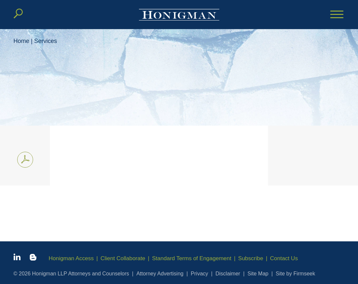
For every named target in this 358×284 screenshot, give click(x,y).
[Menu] (337, 15)
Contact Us (284, 258)
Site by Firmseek (295, 273)
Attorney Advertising (159, 273)
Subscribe (250, 258)
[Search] (18, 14)
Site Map (257, 273)
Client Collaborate (123, 258)
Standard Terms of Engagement (192, 258)
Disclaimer (227, 273)
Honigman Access (71, 258)
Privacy (199, 273)
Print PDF (23, 158)
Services (45, 41)
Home (21, 41)
